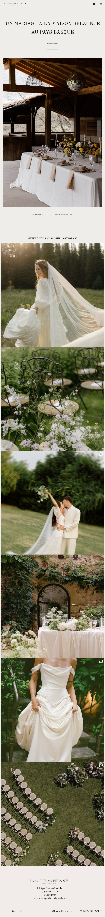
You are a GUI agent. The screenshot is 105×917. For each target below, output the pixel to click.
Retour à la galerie (63, 214)
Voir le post (38, 214)
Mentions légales (91, 911)
